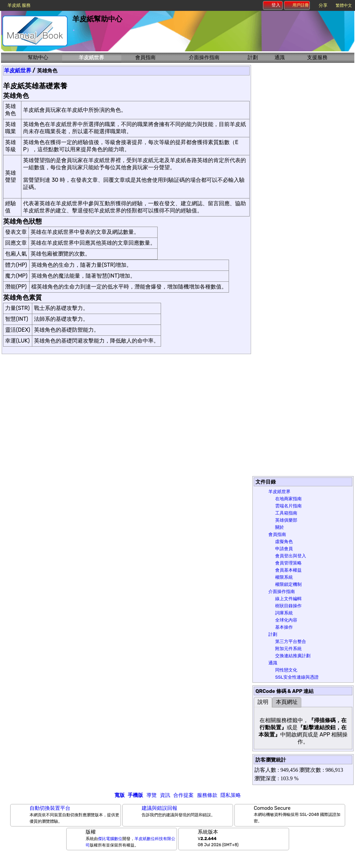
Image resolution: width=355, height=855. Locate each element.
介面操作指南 (204, 57)
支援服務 (317, 57)
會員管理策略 (288, 562)
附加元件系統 (288, 648)
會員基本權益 (288, 570)
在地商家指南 (288, 498)
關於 (279, 527)
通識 (279, 57)
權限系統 (284, 577)
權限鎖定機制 (288, 584)
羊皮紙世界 (91, 57)
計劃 (253, 57)
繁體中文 (344, 5)
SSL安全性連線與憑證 (297, 677)
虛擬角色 (284, 541)
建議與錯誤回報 (159, 808)
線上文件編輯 (288, 598)
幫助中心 (38, 57)
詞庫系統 (284, 612)
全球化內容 (286, 620)
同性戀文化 (286, 670)
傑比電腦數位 (110, 838)
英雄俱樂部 (286, 520)
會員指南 (145, 57)
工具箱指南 (286, 513)
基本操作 (284, 627)
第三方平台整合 (290, 641)
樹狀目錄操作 (288, 605)
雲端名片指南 (288, 505)
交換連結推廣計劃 (292, 655)
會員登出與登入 (290, 555)
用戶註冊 (297, 5)
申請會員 (284, 548)
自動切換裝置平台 (50, 808)
